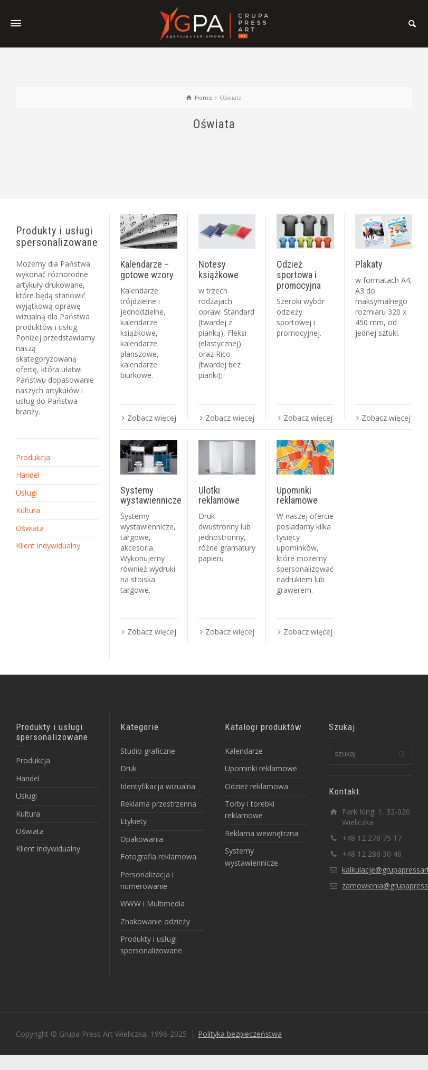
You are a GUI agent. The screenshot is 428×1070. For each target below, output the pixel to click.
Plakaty (369, 264)
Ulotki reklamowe (219, 495)
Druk (128, 768)
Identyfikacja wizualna (157, 786)
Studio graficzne (147, 751)
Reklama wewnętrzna (261, 833)
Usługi (26, 493)
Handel (28, 475)
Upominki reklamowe (297, 495)
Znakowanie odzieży (155, 921)
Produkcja (33, 457)
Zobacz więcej (151, 418)
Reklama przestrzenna (158, 804)
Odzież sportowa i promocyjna (299, 275)
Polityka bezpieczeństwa (240, 1034)
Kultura (28, 510)
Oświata (30, 528)
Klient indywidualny (48, 546)
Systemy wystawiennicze (151, 495)
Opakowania (141, 839)
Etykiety (133, 821)
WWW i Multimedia (152, 903)
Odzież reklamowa (256, 786)
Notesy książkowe (218, 269)
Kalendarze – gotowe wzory (147, 269)
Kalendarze (244, 751)
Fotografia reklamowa (158, 856)
